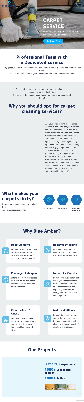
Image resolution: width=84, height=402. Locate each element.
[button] (79, 5)
